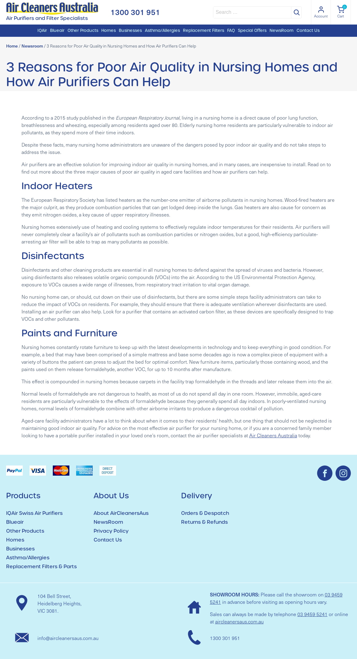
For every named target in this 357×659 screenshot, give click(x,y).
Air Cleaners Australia (273, 435)
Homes (108, 30)
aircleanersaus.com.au (239, 621)
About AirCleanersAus (121, 513)
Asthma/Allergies (162, 30)
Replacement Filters (203, 30)
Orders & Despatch (205, 513)
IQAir (42, 30)
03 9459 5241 (312, 614)
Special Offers (252, 30)
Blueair (57, 30)
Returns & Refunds (204, 522)
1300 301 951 (135, 12)
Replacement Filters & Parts (41, 566)
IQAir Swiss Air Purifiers (34, 513)
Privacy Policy (111, 531)
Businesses (130, 30)
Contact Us (308, 30)
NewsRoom (281, 30)
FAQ (231, 30)
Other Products (83, 30)
